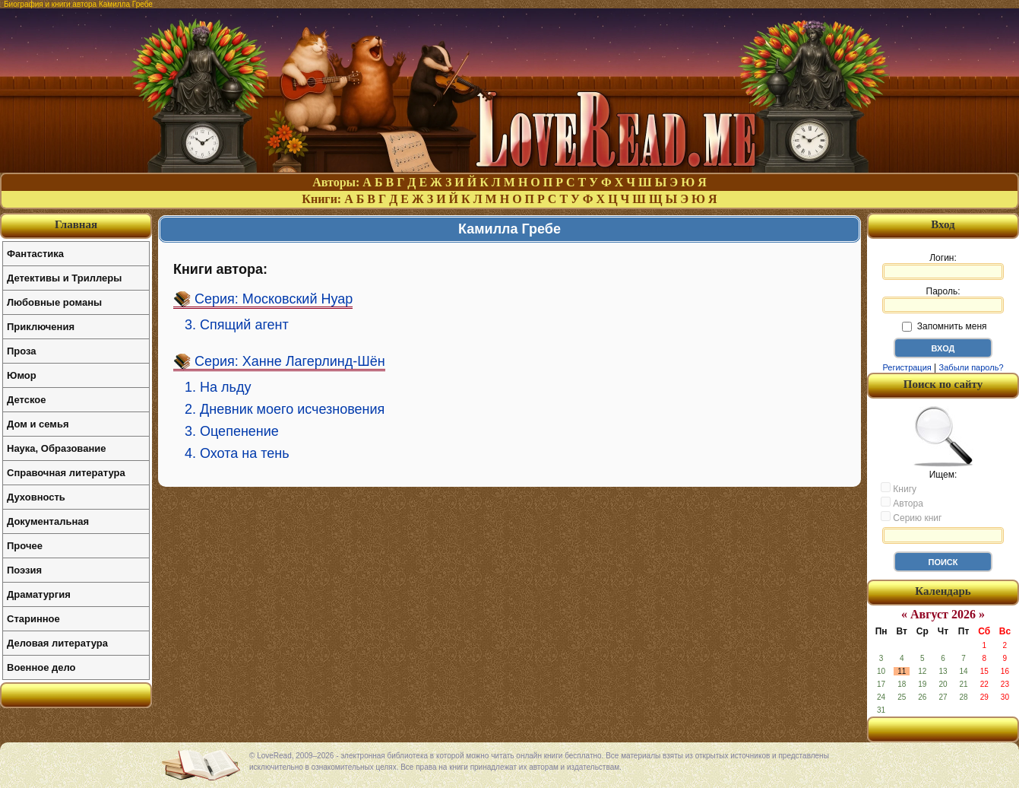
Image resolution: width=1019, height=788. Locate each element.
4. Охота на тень (237, 453)
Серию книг (911, 517)
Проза (21, 351)
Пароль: (943, 299)
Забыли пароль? (971, 367)
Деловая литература (57, 643)
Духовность (36, 497)
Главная (76, 224)
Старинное (33, 618)
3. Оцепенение (232, 431)
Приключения (40, 326)
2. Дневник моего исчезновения (284, 409)
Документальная (48, 521)
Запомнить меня (944, 326)
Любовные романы (54, 302)
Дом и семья (38, 424)
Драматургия (39, 594)
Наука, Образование (56, 448)
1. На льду (218, 387)
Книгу (898, 488)
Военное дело (41, 667)
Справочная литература (66, 472)
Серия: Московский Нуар (274, 299)
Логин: (943, 266)
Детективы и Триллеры (64, 278)
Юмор (21, 375)
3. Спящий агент (237, 324)
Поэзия (24, 570)
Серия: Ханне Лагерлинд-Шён (290, 361)
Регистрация (906, 367)
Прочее (25, 545)
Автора (902, 503)
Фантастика (35, 253)
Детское (26, 399)
